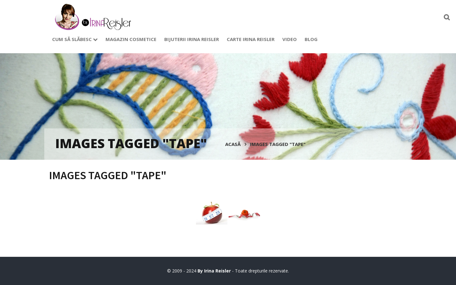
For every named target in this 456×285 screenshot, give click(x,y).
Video (289, 39)
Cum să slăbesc (75, 39)
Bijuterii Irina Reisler (191, 39)
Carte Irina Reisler (250, 39)
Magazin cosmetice (131, 39)
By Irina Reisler (215, 271)
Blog (311, 39)
